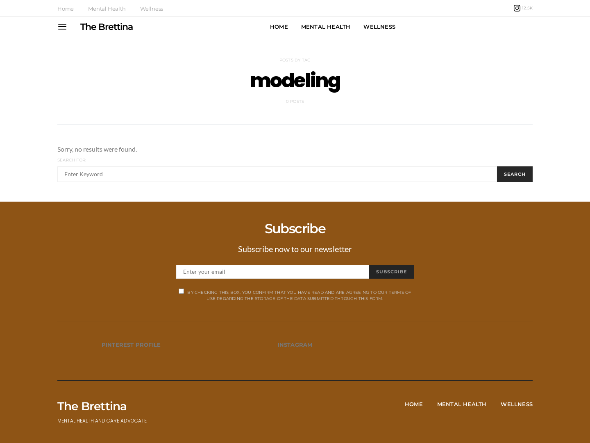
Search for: (71, 160)
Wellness (151, 8)
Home (65, 8)
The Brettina (106, 26)
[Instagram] (523, 8)
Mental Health (106, 8)
